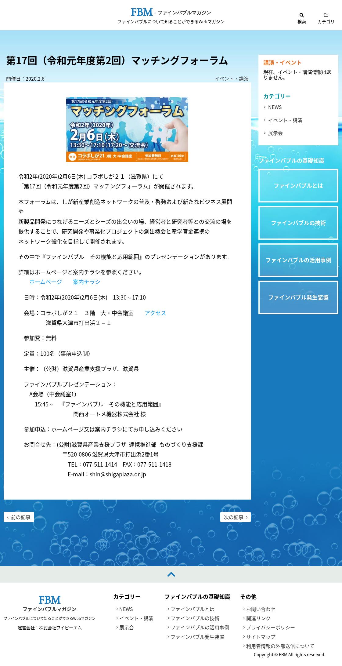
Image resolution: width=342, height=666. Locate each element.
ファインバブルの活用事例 (200, 627)
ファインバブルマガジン (49, 609)
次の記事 (233, 517)
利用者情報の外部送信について (280, 646)
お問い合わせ (260, 609)
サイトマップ (260, 636)
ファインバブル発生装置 (197, 636)
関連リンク (258, 618)
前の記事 (21, 517)
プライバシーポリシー (270, 627)
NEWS (275, 107)
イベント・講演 (231, 78)
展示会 (275, 132)
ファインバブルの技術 (195, 618)
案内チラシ (86, 282)
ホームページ (45, 282)
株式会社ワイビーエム (60, 627)
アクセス (155, 313)
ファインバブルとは (192, 609)
